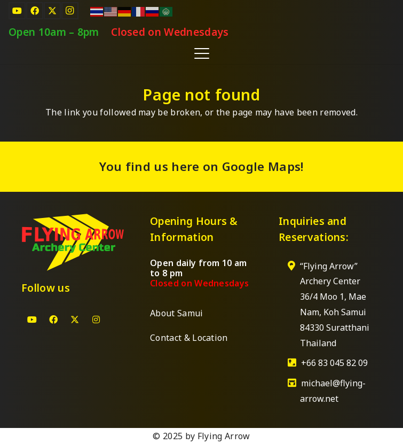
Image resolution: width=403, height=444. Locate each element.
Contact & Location (189, 338)
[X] (52, 10)
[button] (201, 53)
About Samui (176, 313)
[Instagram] (69, 10)
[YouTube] (17, 10)
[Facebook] (34, 10)
